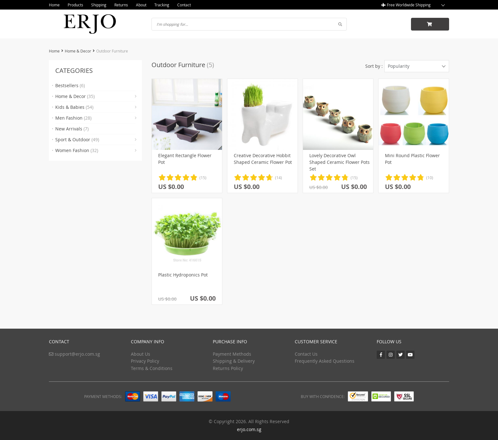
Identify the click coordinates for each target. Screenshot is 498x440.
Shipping (98, 4)
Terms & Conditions (151, 368)
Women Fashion (76, 150)
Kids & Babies (74, 107)
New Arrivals (72, 129)
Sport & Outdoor (77, 139)
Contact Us (306, 354)
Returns (121, 4)
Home (54, 4)
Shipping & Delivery (234, 361)
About (141, 4)
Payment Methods (232, 354)
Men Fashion (73, 118)
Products (75, 4)
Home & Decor (78, 50)
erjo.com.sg (249, 429)
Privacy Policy (145, 361)
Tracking (161, 4)
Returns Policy (228, 368)
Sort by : (374, 66)
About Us (140, 354)
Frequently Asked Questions (324, 361)
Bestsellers (70, 85)
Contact (184, 4)
